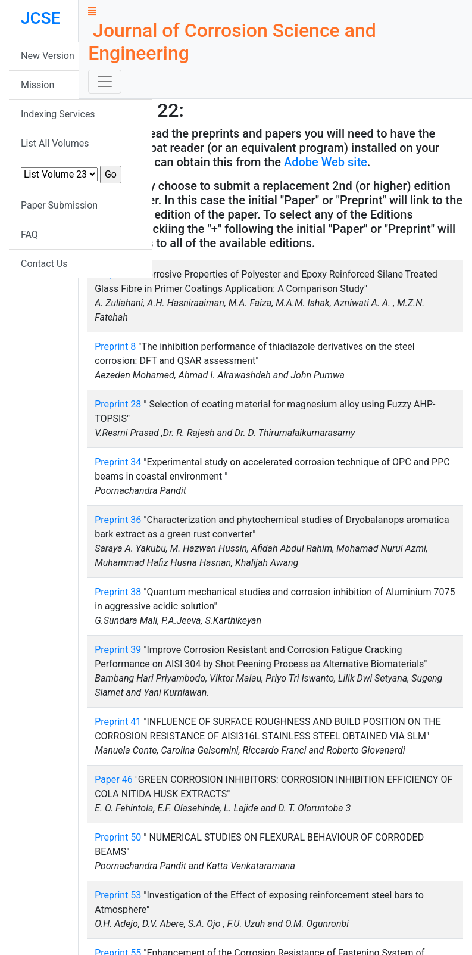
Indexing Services (58, 114)
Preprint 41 (118, 721)
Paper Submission (59, 205)
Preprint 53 (118, 895)
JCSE (41, 18)
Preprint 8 (115, 346)
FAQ (29, 234)
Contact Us (44, 263)
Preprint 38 (118, 592)
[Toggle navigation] (104, 82)
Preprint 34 (118, 462)
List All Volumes (55, 143)
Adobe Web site (325, 162)
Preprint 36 (118, 519)
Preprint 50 (118, 837)
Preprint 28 (118, 404)
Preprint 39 (118, 649)
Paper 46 (114, 779)
